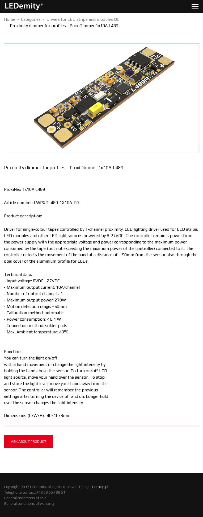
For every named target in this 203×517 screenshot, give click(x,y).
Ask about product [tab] (28, 441)
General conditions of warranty (29, 503)
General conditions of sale (25, 498)
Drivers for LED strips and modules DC (82, 19)
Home (9, 19)
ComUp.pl (100, 487)
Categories (31, 19)
